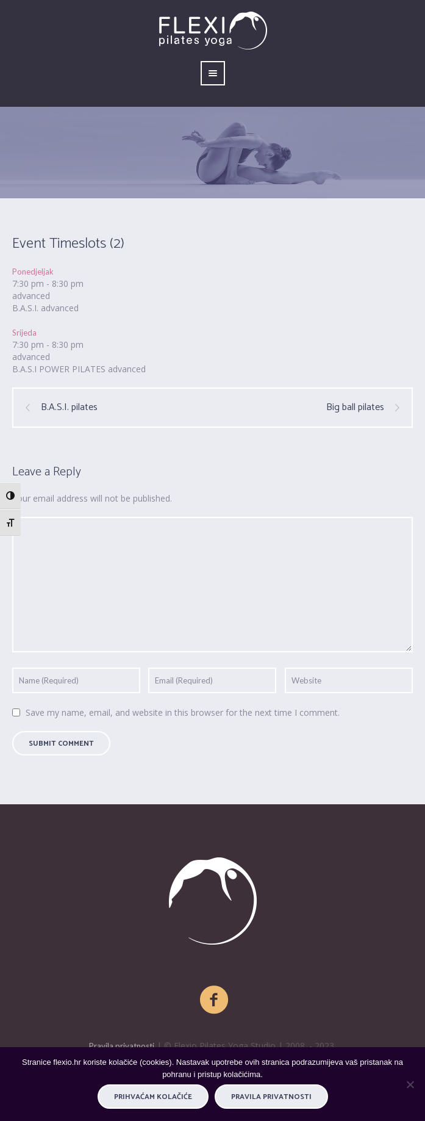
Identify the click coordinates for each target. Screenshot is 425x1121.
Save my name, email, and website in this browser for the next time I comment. (183, 712)
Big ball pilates (355, 407)
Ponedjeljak (33, 271)
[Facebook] (214, 1000)
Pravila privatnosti (121, 1046)
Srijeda (24, 332)
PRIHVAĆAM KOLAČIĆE (153, 1097)
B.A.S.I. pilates (69, 407)
